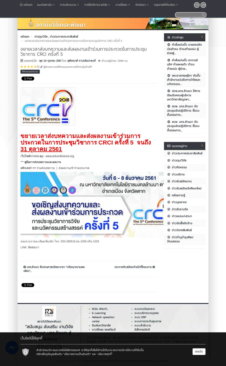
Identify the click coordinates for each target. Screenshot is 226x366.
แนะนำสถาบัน (46, 5)
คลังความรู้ (176, 195)
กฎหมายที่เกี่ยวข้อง (166, 5)
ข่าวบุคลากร (177, 202)
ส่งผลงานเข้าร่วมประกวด (74, 168)
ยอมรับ (199, 351)
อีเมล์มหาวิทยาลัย (101, 325)
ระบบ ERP (140, 317)
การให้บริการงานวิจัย (97, 5)
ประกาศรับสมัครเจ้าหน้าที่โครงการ (134, 267)
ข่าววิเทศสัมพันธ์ (179, 230)
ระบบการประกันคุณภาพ (147, 321)
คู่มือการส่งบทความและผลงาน (42, 162)
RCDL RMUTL (100, 309)
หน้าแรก (26, 5)
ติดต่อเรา (142, 5)
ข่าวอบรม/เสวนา (179, 216)
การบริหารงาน (70, 5)
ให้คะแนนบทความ (30, 71)
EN (203, 5)
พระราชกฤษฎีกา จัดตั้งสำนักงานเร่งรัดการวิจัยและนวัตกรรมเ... (183, 79)
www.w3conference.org (60, 156)
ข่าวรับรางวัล (177, 209)
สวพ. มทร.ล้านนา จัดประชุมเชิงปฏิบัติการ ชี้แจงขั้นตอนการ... (183, 110)
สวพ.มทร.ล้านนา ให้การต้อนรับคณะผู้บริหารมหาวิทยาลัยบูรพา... (183, 95)
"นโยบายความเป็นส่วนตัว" (77, 354)
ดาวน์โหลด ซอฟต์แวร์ (104, 330)
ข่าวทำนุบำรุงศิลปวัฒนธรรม (180, 239)
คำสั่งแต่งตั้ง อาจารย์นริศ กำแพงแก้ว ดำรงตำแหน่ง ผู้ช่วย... (182, 64)
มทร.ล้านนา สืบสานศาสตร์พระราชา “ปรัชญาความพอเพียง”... (54, 269)
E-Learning (99, 313)
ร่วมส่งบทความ (45, 168)
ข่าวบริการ (176, 174)
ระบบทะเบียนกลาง (144, 309)
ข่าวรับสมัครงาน (179, 181)
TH (196, 5)
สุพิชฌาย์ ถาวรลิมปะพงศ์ (81, 61)
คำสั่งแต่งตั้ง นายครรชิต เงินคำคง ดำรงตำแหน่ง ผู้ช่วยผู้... (184, 48)
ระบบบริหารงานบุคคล (146, 313)
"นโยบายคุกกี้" (105, 354)
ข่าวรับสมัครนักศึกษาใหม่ (184, 188)
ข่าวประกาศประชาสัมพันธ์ (184, 153)
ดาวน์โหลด (123, 5)
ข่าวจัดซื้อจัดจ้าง (179, 223)
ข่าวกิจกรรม (177, 167)
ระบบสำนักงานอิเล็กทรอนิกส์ (142, 327)
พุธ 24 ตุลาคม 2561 (50, 61)
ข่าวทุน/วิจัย (176, 160)
